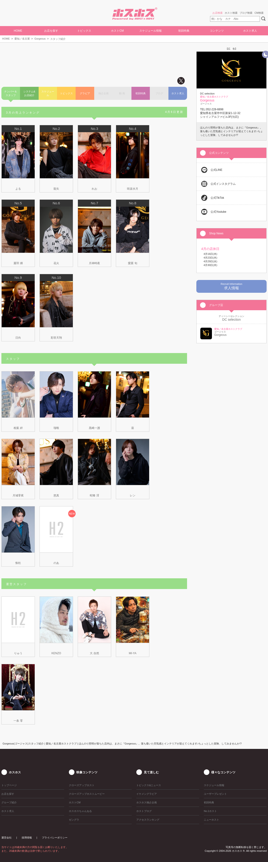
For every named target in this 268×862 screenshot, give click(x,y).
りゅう (18, 653)
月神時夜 (94, 263)
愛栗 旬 (132, 263)
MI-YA (132, 653)
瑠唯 (56, 428)
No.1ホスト (210, 811)
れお (94, 188)
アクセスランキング (147, 819)
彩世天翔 (56, 337)
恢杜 (18, 563)
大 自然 (94, 653)
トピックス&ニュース (148, 785)
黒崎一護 (94, 428)
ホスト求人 (250, 30)
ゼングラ (74, 819)
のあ (56, 563)
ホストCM (117, 30)
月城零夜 (18, 495)
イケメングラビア (146, 793)
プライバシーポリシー (54, 837)
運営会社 (6, 837)
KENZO (56, 653)
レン (132, 495)
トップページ (9, 785)
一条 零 (18, 720)
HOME (18, 30)
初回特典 (183, 30)
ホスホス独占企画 (146, 802)
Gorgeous (40, 38)
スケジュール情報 (150, 30)
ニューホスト (211, 819)
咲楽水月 (132, 188)
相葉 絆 (18, 428)
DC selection (231, 319)
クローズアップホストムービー (87, 793)
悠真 (56, 495)
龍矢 (56, 188)
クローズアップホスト (81, 785)
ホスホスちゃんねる (80, 811)
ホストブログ (144, 811)
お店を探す (51, 30)
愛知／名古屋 (22, 38)
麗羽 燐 (18, 263)
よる (18, 188)
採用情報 (27, 837)
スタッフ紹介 (58, 38)
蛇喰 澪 (94, 495)
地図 (235, 116)
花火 (56, 263)
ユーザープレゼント (215, 793)
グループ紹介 (9, 802)
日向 (18, 337)
